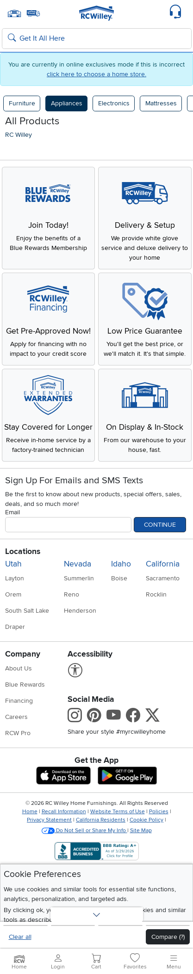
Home (29, 811)
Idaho (121, 564)
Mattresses (161, 103)
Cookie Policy (146, 819)
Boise (119, 578)
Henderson (80, 611)
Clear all (20, 937)
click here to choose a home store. (96, 74)
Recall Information (64, 811)
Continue (160, 525)
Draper (15, 627)
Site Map (141, 830)
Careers (16, 717)
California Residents (100, 819)
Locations (22, 551)
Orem (13, 594)
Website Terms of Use (117, 811)
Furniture (22, 103)
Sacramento (163, 578)
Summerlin (79, 578)
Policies (158, 811)
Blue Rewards (25, 684)
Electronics (114, 103)
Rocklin (156, 594)
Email (12, 512)
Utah (13, 564)
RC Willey (18, 135)
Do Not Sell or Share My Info (84, 830)
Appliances (66, 103)
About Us (18, 668)
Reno (71, 594)
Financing (19, 701)
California (163, 564)
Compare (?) (168, 937)
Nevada (77, 564)
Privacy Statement (49, 819)
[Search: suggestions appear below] (96, 39)
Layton (14, 578)
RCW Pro (18, 733)
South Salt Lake (27, 611)
